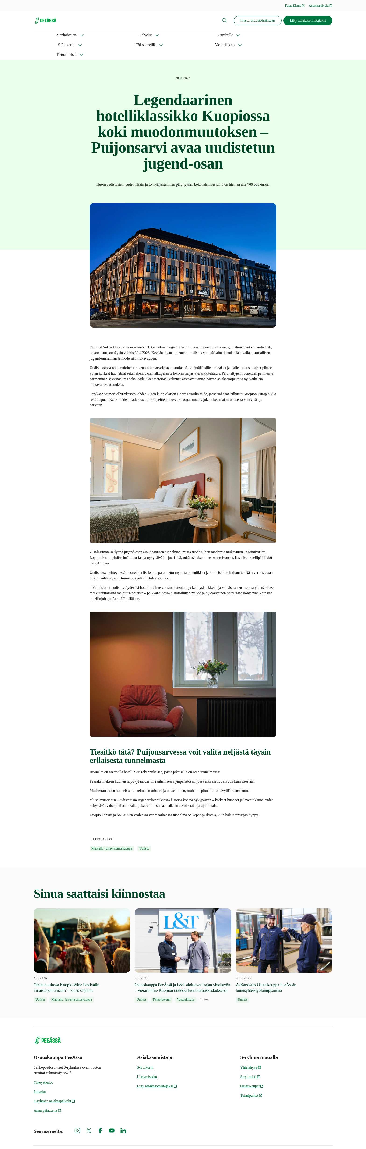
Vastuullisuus (199, 35)
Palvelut (74, 35)
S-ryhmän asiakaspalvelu (54, 1081)
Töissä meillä (165, 35)
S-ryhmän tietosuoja (166, 1137)
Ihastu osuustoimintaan (257, 20)
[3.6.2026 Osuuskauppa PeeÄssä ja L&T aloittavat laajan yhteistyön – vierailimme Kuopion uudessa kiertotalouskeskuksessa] (183, 936)
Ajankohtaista (44, 35)
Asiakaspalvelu (320, 5)
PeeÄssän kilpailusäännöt (315, 1137)
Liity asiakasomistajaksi (308, 20)
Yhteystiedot (43, 1063)
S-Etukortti (133, 35)
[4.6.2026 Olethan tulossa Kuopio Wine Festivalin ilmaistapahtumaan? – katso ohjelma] (82, 936)
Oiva (230, 1137)
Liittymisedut (147, 1057)
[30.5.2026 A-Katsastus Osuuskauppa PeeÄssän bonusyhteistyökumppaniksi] (284, 936)
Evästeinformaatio (203, 1137)
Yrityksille (102, 35)
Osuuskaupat (252, 1066)
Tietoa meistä (233, 35)
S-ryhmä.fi (250, 1057)
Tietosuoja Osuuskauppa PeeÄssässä (267, 1137)
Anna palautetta (47, 1091)
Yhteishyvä (250, 1048)
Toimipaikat (251, 1076)
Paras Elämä (295, 5)
